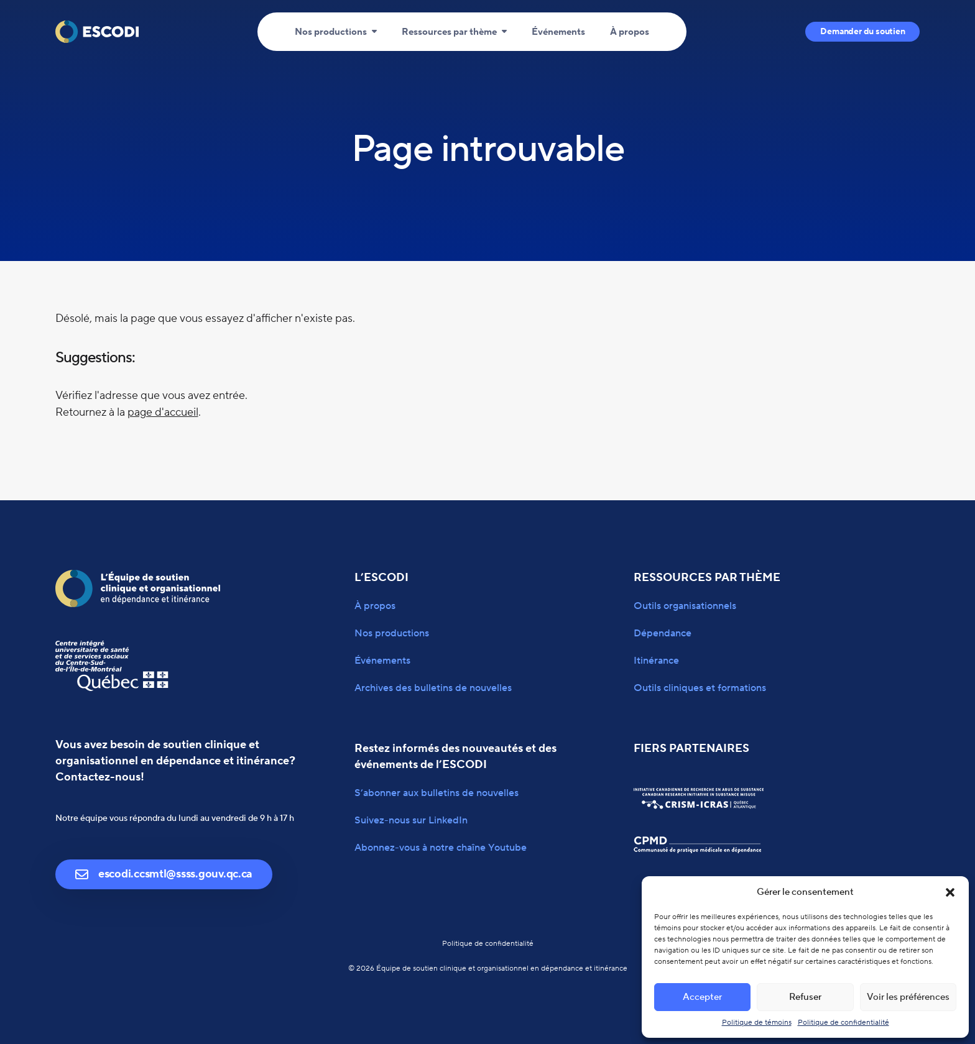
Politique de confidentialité (843, 1022)
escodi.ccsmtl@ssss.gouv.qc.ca (163, 874)
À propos (629, 32)
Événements (558, 32)
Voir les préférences (908, 997)
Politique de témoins (757, 1022)
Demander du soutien (862, 31)
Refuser (805, 997)
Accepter (702, 997)
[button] (950, 892)
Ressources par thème (449, 32)
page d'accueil (162, 412)
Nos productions (331, 32)
